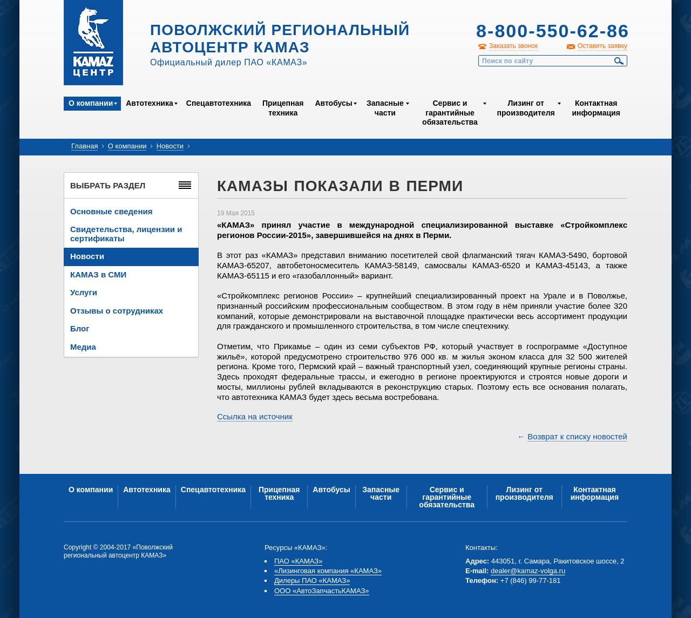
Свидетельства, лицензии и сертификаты (126, 234)
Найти (619, 61)
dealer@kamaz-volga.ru (528, 571)
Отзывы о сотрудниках (116, 310)
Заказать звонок (513, 46)
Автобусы (333, 103)
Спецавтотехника (218, 103)
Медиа (83, 346)
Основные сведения (111, 211)
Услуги (83, 292)
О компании (91, 103)
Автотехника (149, 103)
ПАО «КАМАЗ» (298, 561)
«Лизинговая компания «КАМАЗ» (328, 571)
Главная (84, 146)
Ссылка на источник (255, 416)
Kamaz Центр (93, 42)
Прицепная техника (282, 108)
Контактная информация (596, 108)
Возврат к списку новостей (577, 436)
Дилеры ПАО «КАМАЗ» (312, 580)
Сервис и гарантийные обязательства (450, 112)
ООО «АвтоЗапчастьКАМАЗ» (321, 591)
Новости (170, 146)
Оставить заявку (602, 46)
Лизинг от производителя (526, 108)
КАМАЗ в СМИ (98, 274)
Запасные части (385, 108)
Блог (80, 328)
